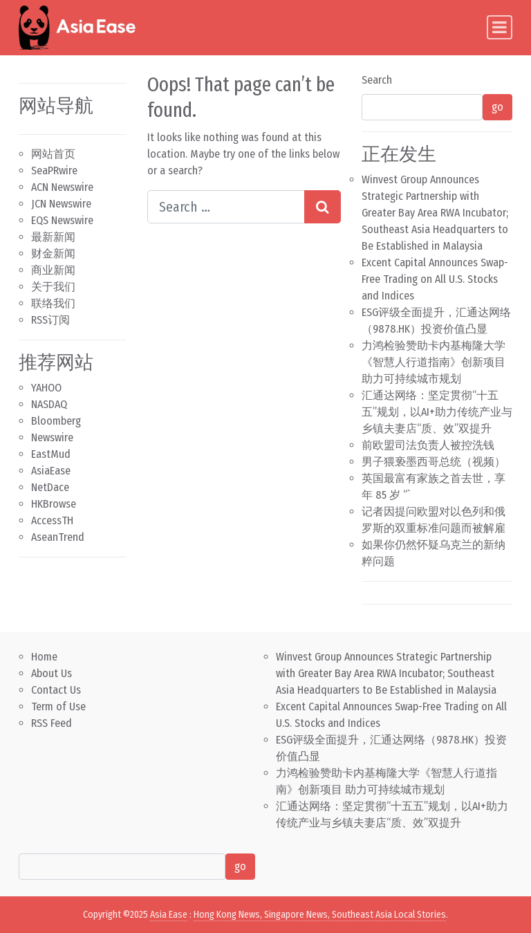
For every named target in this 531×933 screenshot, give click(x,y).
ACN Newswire (62, 187)
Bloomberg (56, 420)
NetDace (50, 487)
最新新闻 (53, 236)
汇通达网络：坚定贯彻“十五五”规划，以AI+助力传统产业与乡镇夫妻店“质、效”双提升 (437, 412)
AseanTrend (57, 537)
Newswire (52, 437)
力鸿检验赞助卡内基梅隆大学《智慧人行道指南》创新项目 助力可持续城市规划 (433, 362)
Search (377, 79)
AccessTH (52, 520)
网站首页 (53, 153)
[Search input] (226, 206)
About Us (51, 673)
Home (44, 656)
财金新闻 (53, 253)
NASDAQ (49, 404)
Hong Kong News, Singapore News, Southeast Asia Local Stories (320, 915)
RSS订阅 (50, 319)
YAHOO (46, 387)
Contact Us (56, 689)
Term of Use (58, 706)
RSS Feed (51, 723)
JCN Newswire (61, 203)
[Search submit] (322, 206)
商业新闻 (53, 270)
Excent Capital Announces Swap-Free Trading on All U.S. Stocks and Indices (435, 279)
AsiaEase (51, 470)
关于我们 (53, 286)
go (497, 106)
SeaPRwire (54, 170)
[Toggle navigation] (499, 27)
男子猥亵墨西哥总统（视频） (433, 461)
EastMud (51, 454)
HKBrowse (53, 503)
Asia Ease (168, 915)
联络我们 (53, 303)
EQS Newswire (62, 220)
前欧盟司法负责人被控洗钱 (428, 445)
